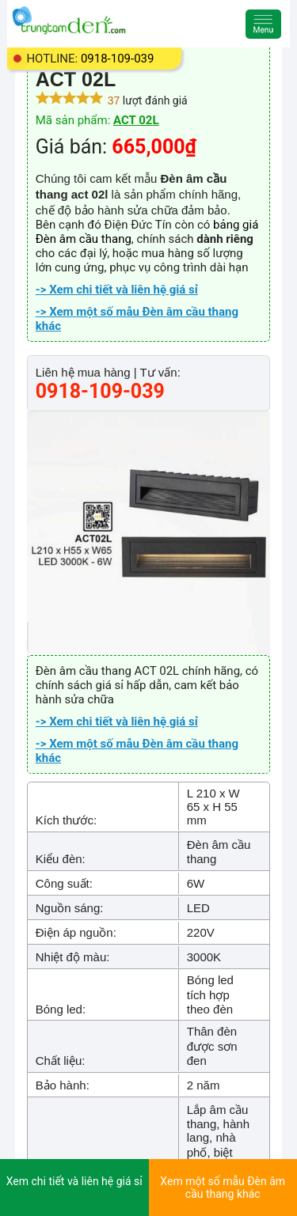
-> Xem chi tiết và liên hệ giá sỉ (117, 289)
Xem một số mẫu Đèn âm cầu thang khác (222, 1187)
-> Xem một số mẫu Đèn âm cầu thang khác (137, 319)
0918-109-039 (117, 58)
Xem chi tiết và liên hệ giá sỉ (74, 1181)
